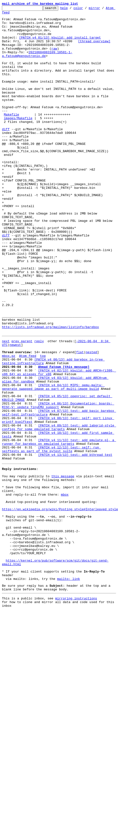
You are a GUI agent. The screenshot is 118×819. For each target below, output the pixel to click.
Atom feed (10, 14)
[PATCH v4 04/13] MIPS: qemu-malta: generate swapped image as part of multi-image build (53, 461)
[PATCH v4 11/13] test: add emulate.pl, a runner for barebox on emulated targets (59, 527)
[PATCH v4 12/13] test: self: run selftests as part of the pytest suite (51, 536)
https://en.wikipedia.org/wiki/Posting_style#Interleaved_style (60, 607)
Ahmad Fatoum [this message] (63, 438)
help (71, 9)
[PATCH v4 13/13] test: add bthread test (75, 543)
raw (7, 57)
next (6, 407)
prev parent (21, 407)
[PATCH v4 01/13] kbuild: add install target (60, 44)
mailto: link (68, 691)
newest (15, 411)
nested (91, 420)
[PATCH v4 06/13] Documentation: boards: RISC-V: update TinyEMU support (58, 483)
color (85, 9)
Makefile (11, 136)
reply (39, 407)
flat (80, 420)
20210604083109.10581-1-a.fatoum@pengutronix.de (37, 63)
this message (62, 567)
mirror (102, 9)
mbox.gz (8, 424)
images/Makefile (18, 140)
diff (6, 154)
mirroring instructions (76, 712)
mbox (65, 589)
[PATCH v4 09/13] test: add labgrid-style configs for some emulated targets (59, 510)
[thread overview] (94, 48)
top (43, 424)
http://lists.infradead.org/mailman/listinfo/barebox (50, 391)
